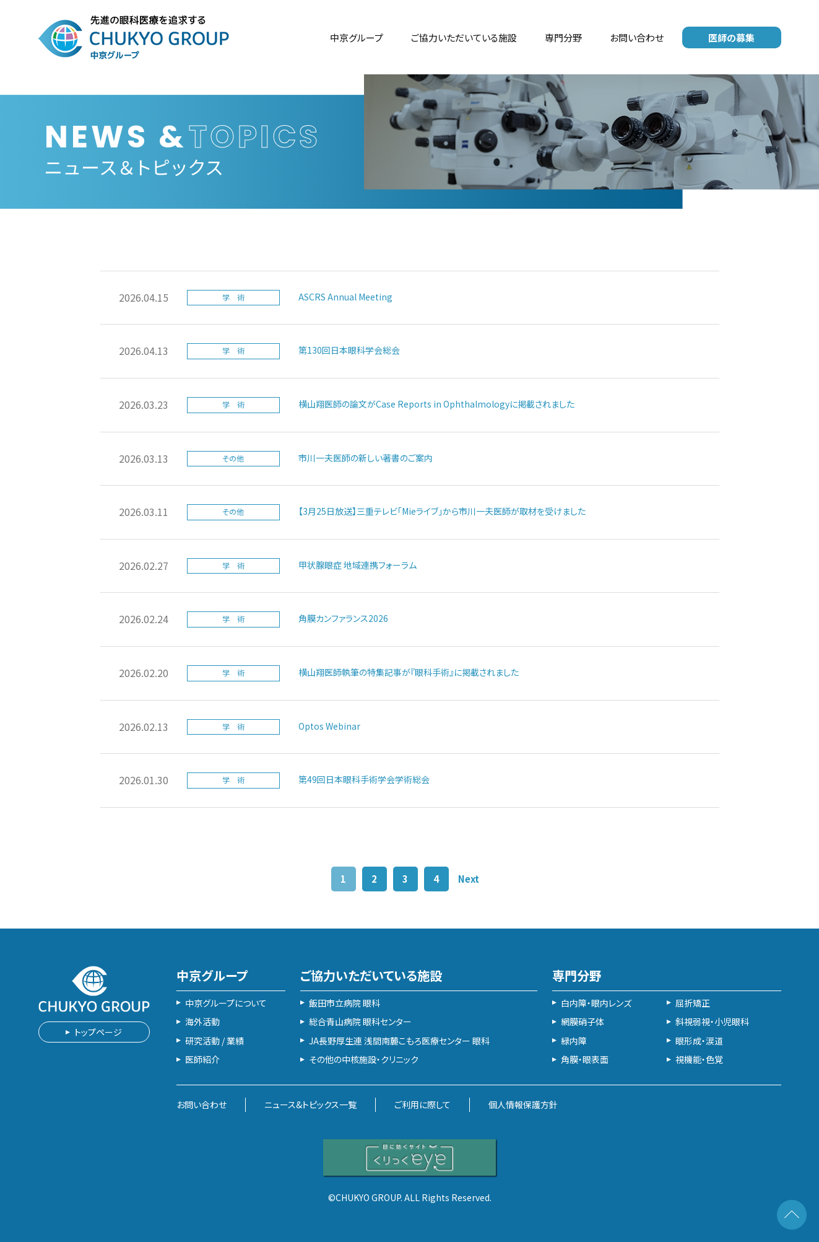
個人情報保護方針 (523, 1104)
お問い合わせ (637, 37)
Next (468, 878)
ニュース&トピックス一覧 (310, 1104)
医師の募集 (731, 37)
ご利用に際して (422, 1104)
